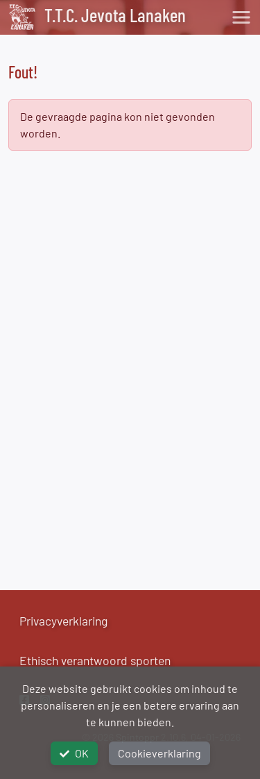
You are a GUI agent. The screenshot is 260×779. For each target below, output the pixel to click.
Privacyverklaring (63, 620)
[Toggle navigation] (241, 17)
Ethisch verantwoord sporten (95, 660)
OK (74, 753)
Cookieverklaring (159, 753)
